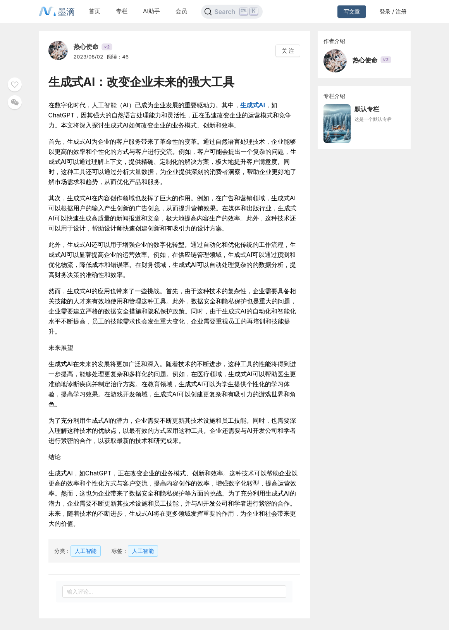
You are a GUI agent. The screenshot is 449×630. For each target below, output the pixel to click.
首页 (94, 11)
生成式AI (252, 105)
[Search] (232, 12)
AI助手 (151, 11)
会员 (181, 11)
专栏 (121, 11)
